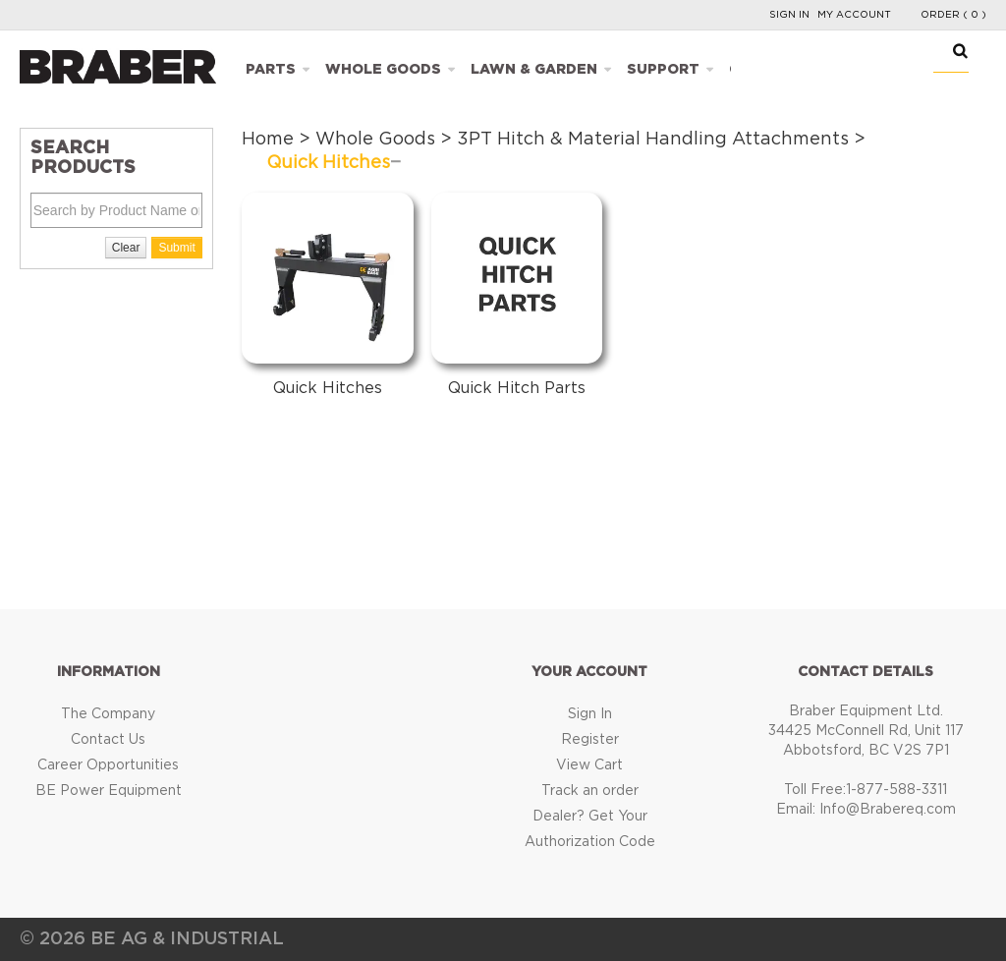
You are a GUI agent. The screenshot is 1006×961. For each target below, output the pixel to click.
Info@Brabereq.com (887, 810)
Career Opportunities (108, 765)
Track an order (590, 791)
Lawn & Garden (534, 70)
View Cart (589, 765)
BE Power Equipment (108, 791)
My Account (854, 15)
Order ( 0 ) (953, 15)
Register (590, 740)
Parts (271, 70)
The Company (108, 714)
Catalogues (779, 70)
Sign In (789, 15)
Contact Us (108, 740)
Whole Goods (383, 70)
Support (663, 70)
